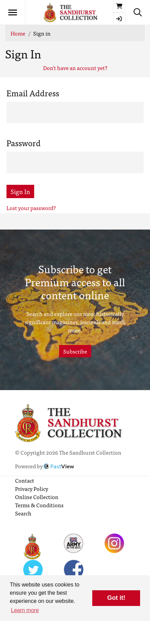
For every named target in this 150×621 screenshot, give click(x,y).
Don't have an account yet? (75, 67)
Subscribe (75, 351)
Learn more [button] (25, 610)
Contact (24, 480)
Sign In (20, 191)
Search (23, 513)
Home (18, 33)
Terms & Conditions (39, 504)
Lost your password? (31, 207)
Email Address (32, 93)
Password (23, 143)
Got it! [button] (116, 597)
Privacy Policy (31, 488)
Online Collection (36, 496)
